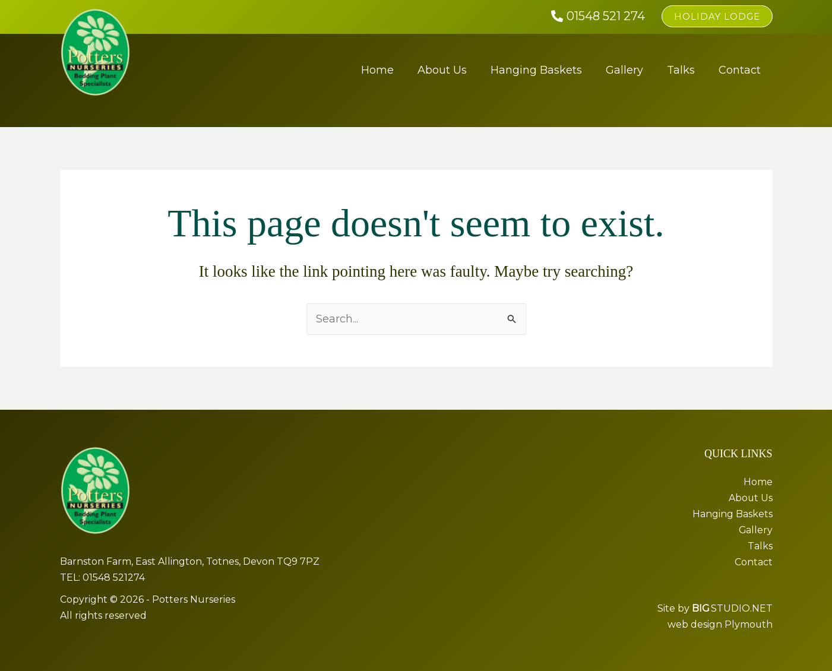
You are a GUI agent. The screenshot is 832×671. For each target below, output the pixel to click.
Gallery (624, 70)
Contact (740, 70)
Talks (681, 70)
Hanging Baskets (536, 70)
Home (377, 70)
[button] (717, 16)
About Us (442, 70)
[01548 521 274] (598, 16)
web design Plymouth (720, 624)
